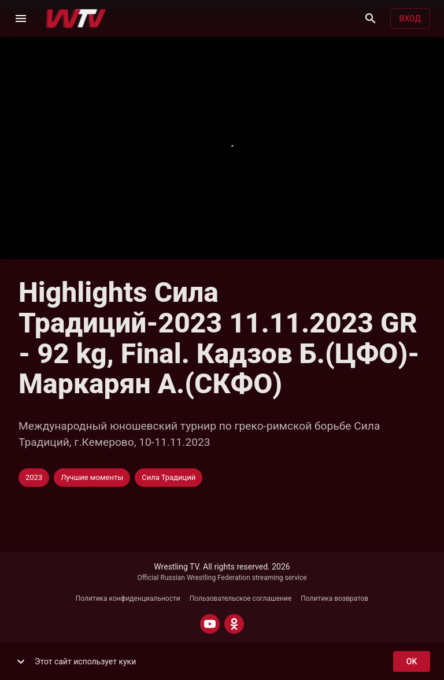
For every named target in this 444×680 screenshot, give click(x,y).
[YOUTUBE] (210, 624)
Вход (410, 19)
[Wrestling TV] (76, 18)
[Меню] (21, 18)
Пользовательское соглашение (241, 598)
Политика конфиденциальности (128, 598)
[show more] (21, 661)
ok (411, 661)
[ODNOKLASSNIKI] (234, 624)
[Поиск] (370, 18)
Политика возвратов (334, 598)
